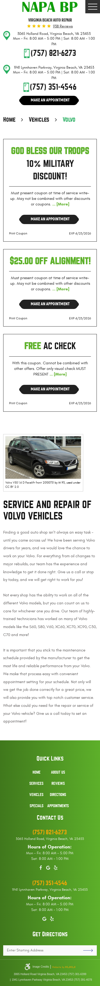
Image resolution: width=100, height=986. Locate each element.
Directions (58, 795)
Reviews (58, 783)
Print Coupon (18, 233)
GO (86, 950)
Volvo (69, 120)
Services (36, 783)
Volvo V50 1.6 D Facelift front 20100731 (29, 482)
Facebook (41, 867)
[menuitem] (36, 775)
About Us (58, 772)
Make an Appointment (50, 219)
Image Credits (41, 967)
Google (48, 867)
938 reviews (63, 26)
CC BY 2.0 (12, 487)
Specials (36, 806)
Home (9, 120)
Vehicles (39, 120)
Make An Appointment (50, 100)
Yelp (55, 867)
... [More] (60, 204)
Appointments (58, 806)
